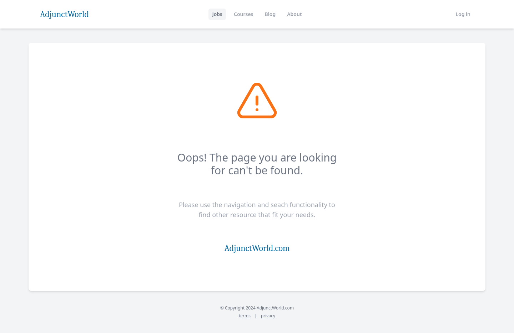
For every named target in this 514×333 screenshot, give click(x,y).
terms (245, 316)
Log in (462, 14)
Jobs (217, 14)
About (294, 14)
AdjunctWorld (64, 14)
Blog (270, 14)
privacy (268, 316)
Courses (243, 14)
